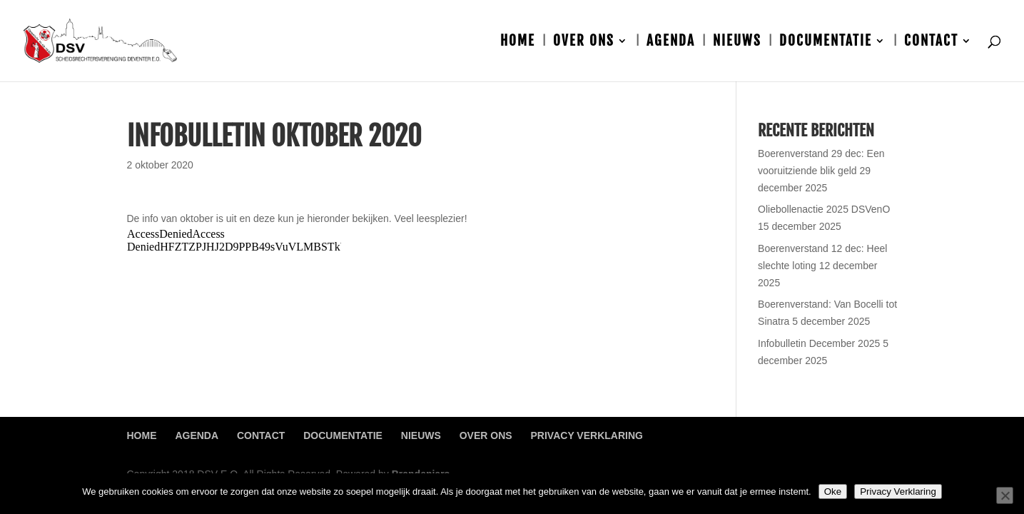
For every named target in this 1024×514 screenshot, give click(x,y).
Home (517, 42)
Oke (832, 491)
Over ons (583, 42)
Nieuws (737, 42)
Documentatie (825, 42)
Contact (931, 42)
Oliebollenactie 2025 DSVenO (824, 209)
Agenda (671, 42)
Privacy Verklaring (587, 435)
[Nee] (1004, 495)
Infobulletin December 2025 (819, 343)
